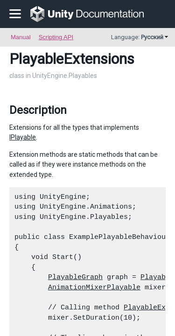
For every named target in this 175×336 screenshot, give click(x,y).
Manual (21, 37)
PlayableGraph (75, 277)
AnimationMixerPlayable (94, 287)
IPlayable (22, 137)
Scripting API (56, 37)
